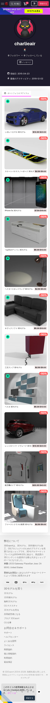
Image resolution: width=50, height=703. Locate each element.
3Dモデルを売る (11, 610)
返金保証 (8, 662)
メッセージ (25, 62)
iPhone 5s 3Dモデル (13, 210)
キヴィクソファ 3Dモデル (15, 328)
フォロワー (14, 55)
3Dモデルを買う (13, 588)
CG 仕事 (7, 622)
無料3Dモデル (10, 601)
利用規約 (8, 658)
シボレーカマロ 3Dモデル (15, 132)
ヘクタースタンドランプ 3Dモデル (19, 289)
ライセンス (9, 645)
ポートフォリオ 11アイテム (16, 93)
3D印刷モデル (10, 597)
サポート (8, 632)
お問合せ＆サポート (15, 628)
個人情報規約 (10, 653)
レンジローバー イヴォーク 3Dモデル (20, 446)
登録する (43, 3)
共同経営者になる (12, 614)
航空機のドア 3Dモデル (14, 485)
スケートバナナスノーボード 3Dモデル (20, 171)
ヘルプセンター (11, 637)
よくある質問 (10, 641)
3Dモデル (8, 593)
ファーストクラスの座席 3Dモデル (19, 524)
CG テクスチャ (10, 605)
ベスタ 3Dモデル (11, 407)
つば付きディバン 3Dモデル (16, 250)
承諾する (29, 698)
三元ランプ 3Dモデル (13, 367)
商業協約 (8, 649)
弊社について (11, 541)
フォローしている (33, 55)
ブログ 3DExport (11, 618)
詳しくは (12, 693)
